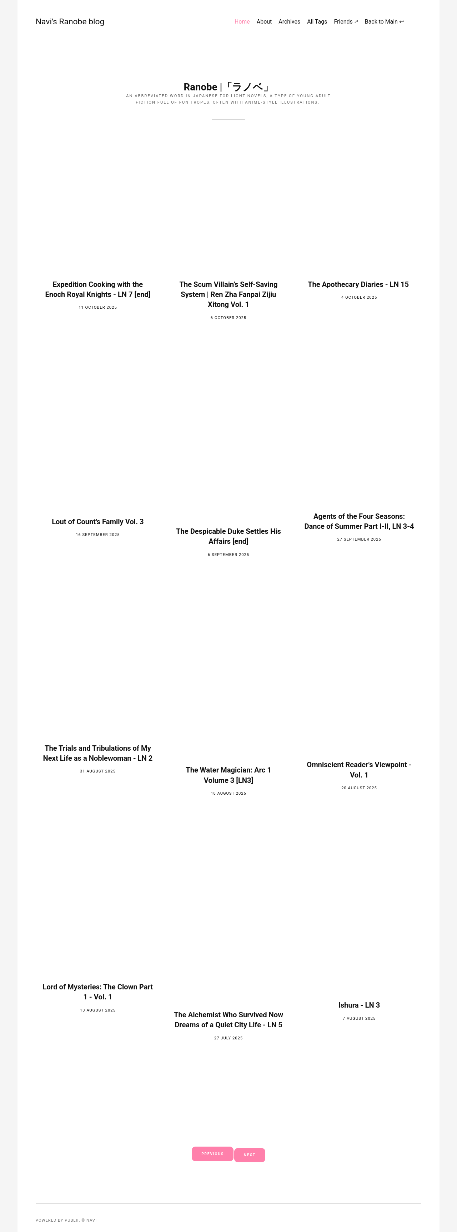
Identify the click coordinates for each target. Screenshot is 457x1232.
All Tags (318, 23)
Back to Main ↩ (385, 23)
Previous (209, 1153)
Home (243, 23)
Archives (291, 23)
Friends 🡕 (347, 23)
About (265, 23)
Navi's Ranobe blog (57, 23)
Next (253, 1153)
